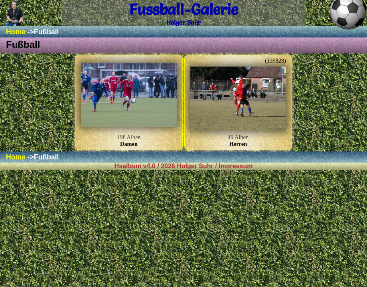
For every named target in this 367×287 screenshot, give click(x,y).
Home (16, 32)
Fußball (46, 32)
